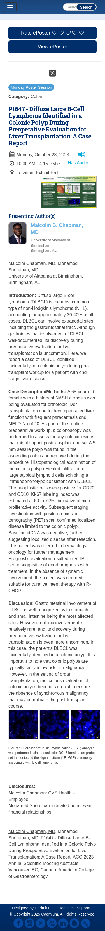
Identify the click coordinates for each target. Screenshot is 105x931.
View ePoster (52, 46)
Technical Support (74, 908)
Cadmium (43, 908)
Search (86, 7)
